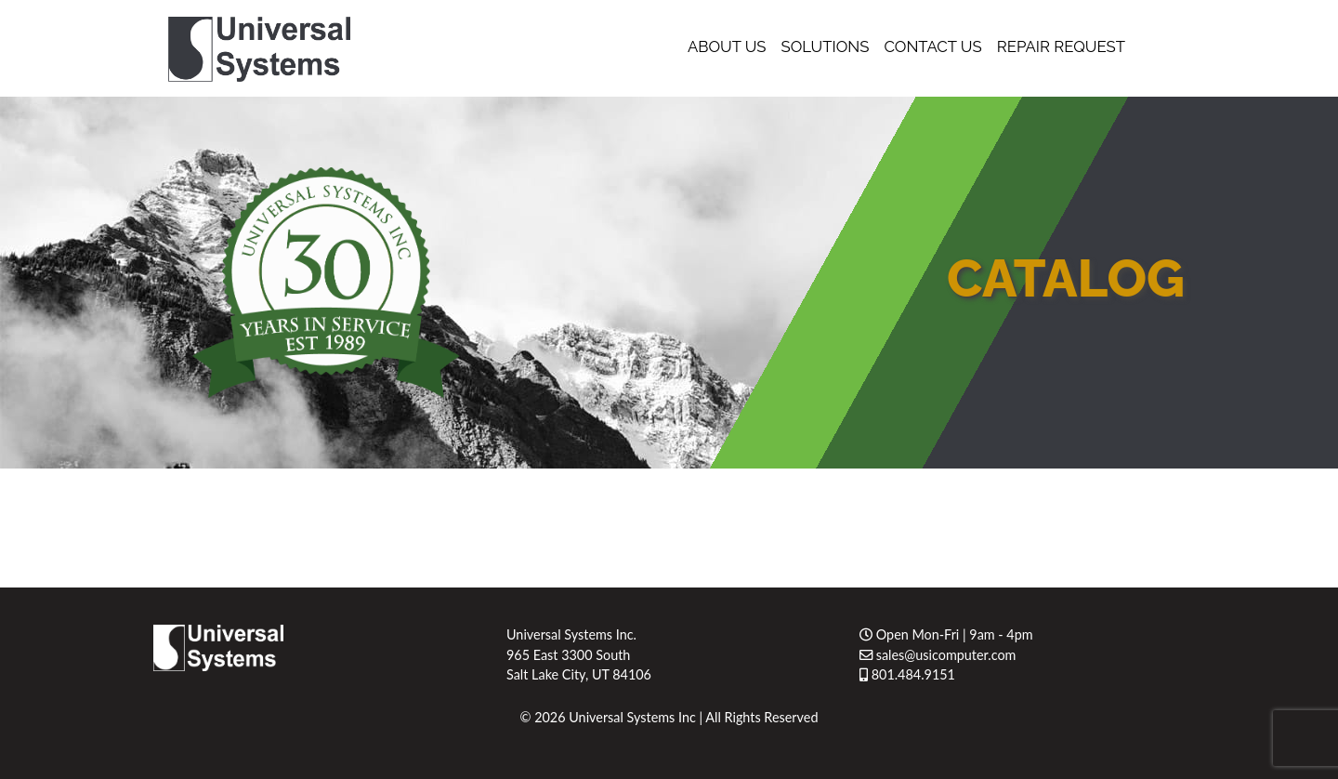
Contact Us (932, 46)
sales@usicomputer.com (937, 655)
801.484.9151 (907, 674)
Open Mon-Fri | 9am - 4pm (946, 634)
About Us (727, 46)
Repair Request (1061, 46)
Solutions (825, 46)
